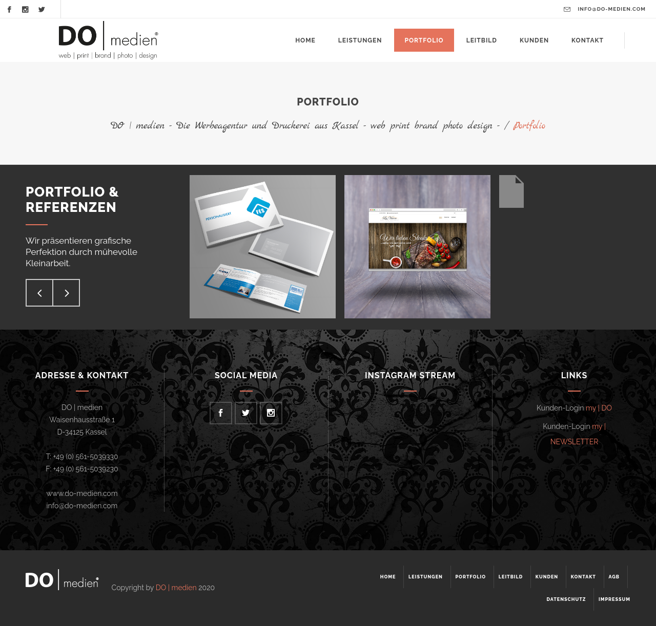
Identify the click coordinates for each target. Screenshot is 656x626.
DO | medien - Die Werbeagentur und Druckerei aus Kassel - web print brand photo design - (305, 126)
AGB (614, 576)
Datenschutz (566, 599)
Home (388, 576)
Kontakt (583, 576)
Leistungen (425, 576)
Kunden (547, 576)
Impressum (614, 599)
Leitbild (511, 576)
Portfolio (470, 576)
